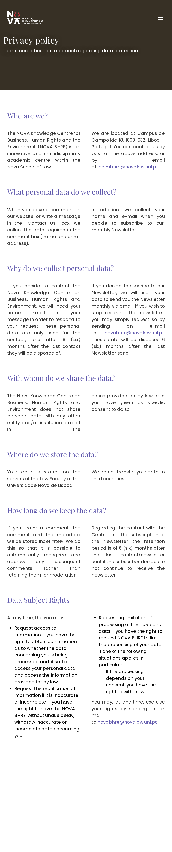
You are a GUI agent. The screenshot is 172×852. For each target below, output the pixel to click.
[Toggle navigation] (161, 17)
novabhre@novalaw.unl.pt (128, 167)
